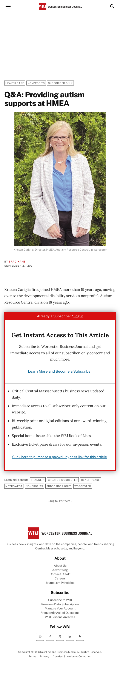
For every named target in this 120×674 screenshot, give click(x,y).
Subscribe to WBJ (60, 600)
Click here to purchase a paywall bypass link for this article (59, 457)
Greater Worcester (63, 479)
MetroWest (13, 486)
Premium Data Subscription (60, 604)
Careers (60, 578)
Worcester (82, 486)
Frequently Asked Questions (60, 612)
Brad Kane (17, 261)
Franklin (38, 479)
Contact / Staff (60, 574)
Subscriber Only (60, 83)
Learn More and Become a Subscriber (60, 371)
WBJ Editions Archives (60, 617)
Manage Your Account (60, 608)
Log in (78, 316)
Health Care (14, 83)
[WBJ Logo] (60, 533)
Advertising (60, 570)
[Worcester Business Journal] (60, 6)
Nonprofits (36, 83)
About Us (60, 565)
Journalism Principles (60, 582)
